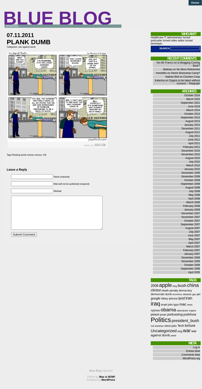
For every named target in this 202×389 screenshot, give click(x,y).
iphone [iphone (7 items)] (173, 298)
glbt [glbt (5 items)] (198, 294)
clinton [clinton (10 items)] (156, 290)
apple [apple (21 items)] (165, 285)
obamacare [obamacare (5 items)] (182, 310)
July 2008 (194, 191)
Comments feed (191, 354)
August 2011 (192, 132)
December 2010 (191, 150)
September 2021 (190, 102)
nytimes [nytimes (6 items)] (155, 310)
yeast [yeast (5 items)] (173, 335)
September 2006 (190, 268)
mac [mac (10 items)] (182, 304)
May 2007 (194, 239)
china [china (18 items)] (193, 285)
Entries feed (193, 351)
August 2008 (192, 187)
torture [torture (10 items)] (190, 326)
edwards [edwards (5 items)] (187, 294)
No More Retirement (188, 69)
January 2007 (192, 253)
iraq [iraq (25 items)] (155, 304)
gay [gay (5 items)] (194, 294)
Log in (196, 347)
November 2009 (191, 176)
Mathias (167, 69)
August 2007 (192, 228)
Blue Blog (57, 18)
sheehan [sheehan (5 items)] (159, 326)
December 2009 (191, 172)
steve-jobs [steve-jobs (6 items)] (170, 325)
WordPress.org (191, 358)
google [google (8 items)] (155, 298)
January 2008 (192, 209)
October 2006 (192, 264)
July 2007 (194, 231)
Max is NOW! (107, 376)
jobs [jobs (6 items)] (170, 304)
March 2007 (193, 246)
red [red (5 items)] (152, 326)
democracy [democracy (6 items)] (185, 290)
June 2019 (194, 106)
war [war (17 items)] (186, 330)
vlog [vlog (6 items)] (179, 331)
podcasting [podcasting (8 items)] (175, 314)
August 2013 (192, 121)
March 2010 (193, 165)
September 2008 (190, 183)
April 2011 (194, 143)
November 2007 (191, 217)
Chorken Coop (191, 76)
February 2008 (191, 206)
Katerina (160, 80)
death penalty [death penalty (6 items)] (170, 290)
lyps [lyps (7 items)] (176, 304)
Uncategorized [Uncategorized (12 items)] (164, 331)
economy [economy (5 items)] (177, 294)
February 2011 (191, 147)
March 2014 (193, 110)
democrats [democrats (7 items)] (157, 294)
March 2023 (193, 99)
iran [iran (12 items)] (188, 298)
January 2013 (192, 124)
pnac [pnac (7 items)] (163, 314)
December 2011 (191, 128)
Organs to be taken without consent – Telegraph (184, 82)
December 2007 (191, 213)
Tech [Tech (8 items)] (180, 325)
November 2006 (191, 261)
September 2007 (190, 224)
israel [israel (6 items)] (164, 304)
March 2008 (193, 202)
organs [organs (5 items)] (192, 310)
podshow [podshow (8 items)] (189, 314)
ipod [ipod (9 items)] (181, 298)
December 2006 (191, 257)
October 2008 (192, 180)
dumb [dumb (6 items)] (168, 294)
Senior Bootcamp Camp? (185, 73)
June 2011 (194, 139)
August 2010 (192, 158)
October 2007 (192, 220)
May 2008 (194, 194)
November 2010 (191, 154)
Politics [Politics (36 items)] (161, 319)
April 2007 (194, 242)
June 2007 (194, 235)
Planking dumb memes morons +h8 (29, 155)
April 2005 (194, 272)
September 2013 (190, 117)
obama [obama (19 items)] (168, 309)
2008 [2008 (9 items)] (154, 286)
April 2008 (194, 198)
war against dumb (27, 47)
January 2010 (192, 169)
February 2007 (191, 250)
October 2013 (192, 113)
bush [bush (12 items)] (182, 285)
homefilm (161, 73)
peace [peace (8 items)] (155, 314)
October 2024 (192, 95)
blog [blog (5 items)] (174, 286)
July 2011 (194, 135)
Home (195, 2)
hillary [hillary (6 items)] (164, 298)
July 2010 (194, 161)
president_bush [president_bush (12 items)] (185, 320)
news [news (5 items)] (189, 304)
